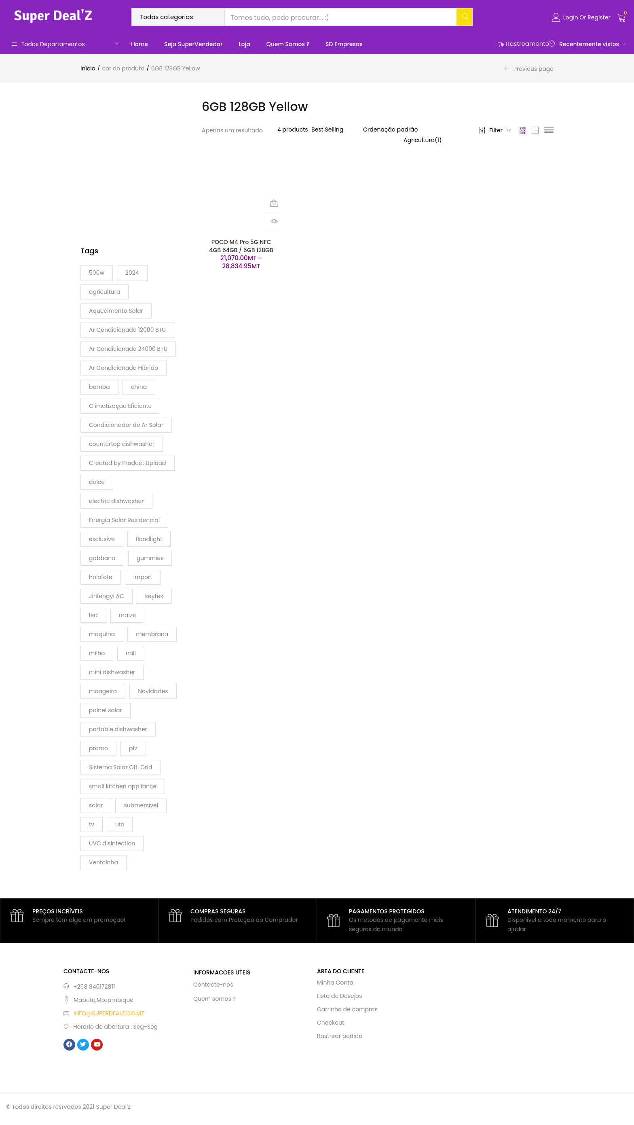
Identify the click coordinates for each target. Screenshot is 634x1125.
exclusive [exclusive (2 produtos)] (102, 539)
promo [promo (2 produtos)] (98, 748)
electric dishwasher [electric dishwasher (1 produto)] (116, 501)
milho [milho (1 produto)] (97, 653)
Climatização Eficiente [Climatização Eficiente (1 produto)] (120, 406)
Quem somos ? (287, 44)
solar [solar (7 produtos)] (96, 805)
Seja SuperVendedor (193, 44)
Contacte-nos (213, 985)
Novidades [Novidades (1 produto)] (153, 691)
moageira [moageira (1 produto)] (103, 691)
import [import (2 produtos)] (142, 577)
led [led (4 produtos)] (93, 615)
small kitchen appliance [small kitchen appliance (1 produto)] (122, 786)
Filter (495, 130)
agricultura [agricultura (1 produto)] (104, 292)
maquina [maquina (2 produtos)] (102, 634)
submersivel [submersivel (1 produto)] (141, 805)
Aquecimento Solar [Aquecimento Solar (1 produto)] (116, 311)
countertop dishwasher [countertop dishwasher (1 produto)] (121, 444)
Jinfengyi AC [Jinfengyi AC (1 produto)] (106, 596)
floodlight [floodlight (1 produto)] (149, 539)
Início (87, 68)
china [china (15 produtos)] (139, 387)
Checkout (330, 1023)
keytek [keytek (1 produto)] (154, 596)
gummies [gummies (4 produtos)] (150, 558)
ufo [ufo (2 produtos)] (120, 824)
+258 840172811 (94, 987)
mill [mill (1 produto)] (131, 653)
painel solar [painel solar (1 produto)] (105, 710)
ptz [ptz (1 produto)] (133, 748)
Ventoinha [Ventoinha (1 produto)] (103, 862)
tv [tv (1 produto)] (91, 824)
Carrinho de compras (347, 1009)
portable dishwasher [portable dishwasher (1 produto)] (118, 729)
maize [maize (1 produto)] (127, 615)
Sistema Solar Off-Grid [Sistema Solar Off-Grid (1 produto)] (120, 767)
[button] (621, 17)
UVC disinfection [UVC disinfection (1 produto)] (112, 843)
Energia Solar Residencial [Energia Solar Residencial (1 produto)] (124, 520)
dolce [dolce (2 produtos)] (97, 482)
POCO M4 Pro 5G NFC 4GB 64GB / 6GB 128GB (241, 246)
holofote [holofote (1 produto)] (100, 577)
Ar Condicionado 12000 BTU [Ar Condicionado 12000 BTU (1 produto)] (127, 330)
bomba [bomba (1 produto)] (99, 387)
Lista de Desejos (339, 996)
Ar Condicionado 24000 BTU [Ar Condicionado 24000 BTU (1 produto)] (128, 349)
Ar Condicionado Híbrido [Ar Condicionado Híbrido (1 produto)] (123, 368)
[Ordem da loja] (417, 129)
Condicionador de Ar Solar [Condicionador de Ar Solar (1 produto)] (126, 425)
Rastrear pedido (339, 1036)
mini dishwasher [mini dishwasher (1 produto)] (112, 672)
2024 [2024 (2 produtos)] (132, 273)
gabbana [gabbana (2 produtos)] (102, 558)
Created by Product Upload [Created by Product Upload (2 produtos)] (127, 463)
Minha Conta (335, 983)
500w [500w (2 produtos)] (96, 273)
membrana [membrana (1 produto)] (152, 634)
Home (139, 44)
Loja (244, 44)
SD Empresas (344, 44)
